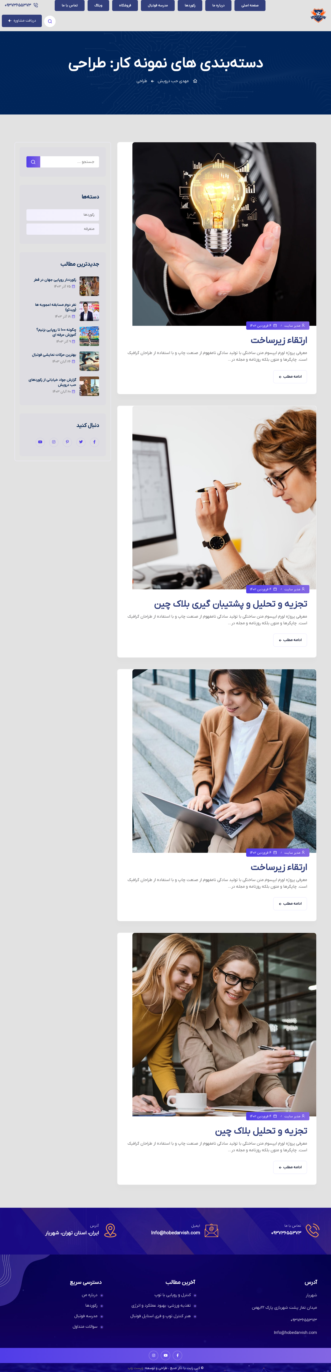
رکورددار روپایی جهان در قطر (55, 274)
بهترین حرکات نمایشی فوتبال (54, 349)
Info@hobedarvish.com (173, 1227)
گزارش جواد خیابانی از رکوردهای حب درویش (52, 376)
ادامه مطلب (292, 370)
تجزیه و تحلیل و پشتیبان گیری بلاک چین (230, 598)
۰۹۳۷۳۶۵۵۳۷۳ (71, 12)
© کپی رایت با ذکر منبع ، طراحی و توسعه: (174, 1362)
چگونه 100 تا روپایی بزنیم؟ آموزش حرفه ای (56, 326)
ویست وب (134, 1362)
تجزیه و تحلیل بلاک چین (261, 1125)
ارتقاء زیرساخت (279, 335)
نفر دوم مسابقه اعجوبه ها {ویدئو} (55, 301)
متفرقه (89, 222)
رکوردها (88, 208)
